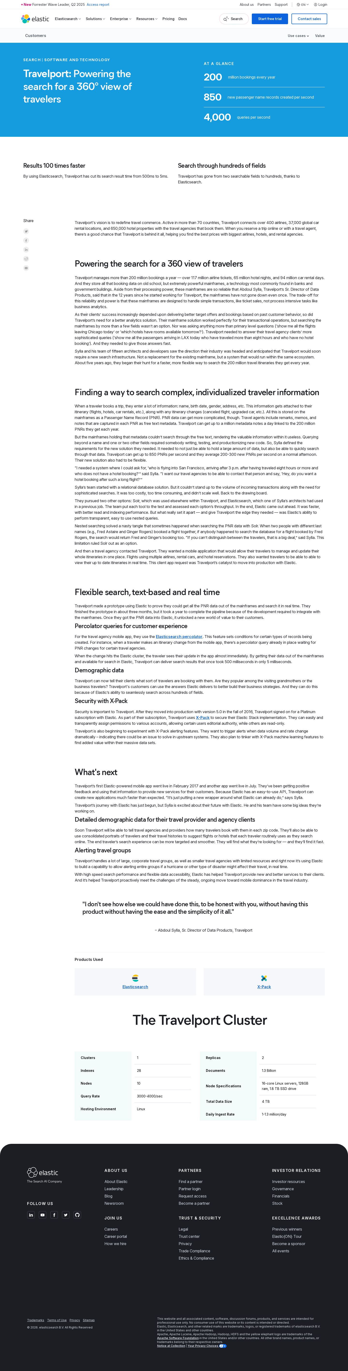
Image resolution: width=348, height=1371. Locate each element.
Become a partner (194, 1203)
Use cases (297, 36)
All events (280, 1250)
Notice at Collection (171, 1346)
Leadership (113, 1188)
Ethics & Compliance (196, 1258)
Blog (108, 1196)
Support (281, 4)
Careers (111, 1229)
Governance (283, 1188)
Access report (98, 4)
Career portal (115, 1236)
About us (247, 4)
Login (320, 5)
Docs (182, 18)
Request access (193, 1196)
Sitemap (89, 1320)
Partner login (190, 1188)
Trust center (189, 1236)
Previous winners (287, 1229)
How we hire (115, 1243)
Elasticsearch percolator (179, 636)
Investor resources (288, 1181)
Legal (183, 1229)
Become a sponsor (288, 1243)
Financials (281, 1196)
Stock (277, 1203)
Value (320, 36)
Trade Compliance (194, 1250)
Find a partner (191, 1181)
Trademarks (35, 1320)
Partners (264, 4)
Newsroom (114, 1203)
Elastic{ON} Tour (287, 1236)
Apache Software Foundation (178, 1338)
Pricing (168, 18)
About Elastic (116, 1181)
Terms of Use (57, 1320)
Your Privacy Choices (203, 1346)
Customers (35, 35)
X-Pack (203, 717)
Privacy (185, 1243)
